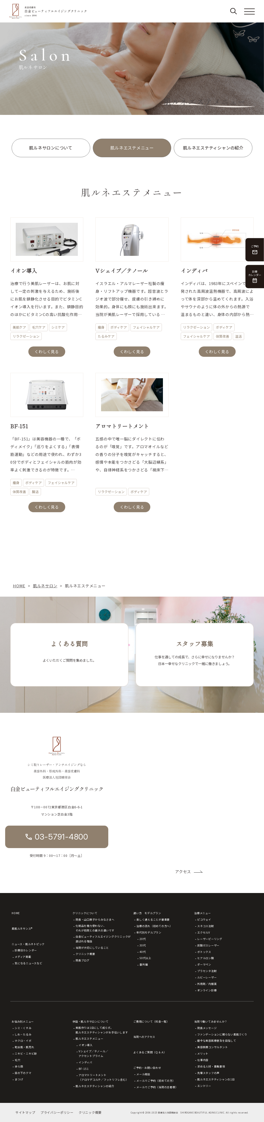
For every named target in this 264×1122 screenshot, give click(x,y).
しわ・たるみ (23, 1034)
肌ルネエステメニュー (132, 148)
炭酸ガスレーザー (208, 945)
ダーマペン (204, 964)
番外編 (143, 964)
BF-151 (84, 1069)
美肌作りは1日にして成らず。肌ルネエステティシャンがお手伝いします (102, 1030)
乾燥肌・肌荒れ (24, 1047)
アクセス (183, 871)
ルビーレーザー (207, 977)
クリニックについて (84, 913)
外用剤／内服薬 (207, 984)
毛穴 (17, 1060)
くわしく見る (47, 351)
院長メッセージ (207, 1028)
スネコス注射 (205, 926)
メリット (202, 1053)
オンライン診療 (207, 990)
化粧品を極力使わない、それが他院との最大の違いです (95, 928)
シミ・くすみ (23, 1028)
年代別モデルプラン (148, 932)
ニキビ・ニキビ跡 (26, 1053)
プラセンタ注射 (207, 971)
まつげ (19, 1079)
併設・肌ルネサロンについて (90, 1021)
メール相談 (143, 1074)
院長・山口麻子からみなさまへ (95, 919)
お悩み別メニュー (23, 1021)
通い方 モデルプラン (147, 913)
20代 (142, 939)
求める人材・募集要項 (211, 1066)
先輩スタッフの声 (208, 1073)
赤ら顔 (19, 1066)
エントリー (204, 1086)
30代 (142, 945)
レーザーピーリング (209, 939)
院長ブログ (82, 960)
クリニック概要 (85, 954)
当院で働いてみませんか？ (210, 1021)
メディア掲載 (23, 957)
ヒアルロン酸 (205, 958)
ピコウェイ (204, 919)
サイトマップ (25, 1112)
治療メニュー (202, 913)
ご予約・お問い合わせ (147, 1068)
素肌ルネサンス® (22, 928)
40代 (142, 952)
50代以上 (145, 958)
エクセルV (203, 932)
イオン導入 (86, 1045)
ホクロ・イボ (23, 1040)
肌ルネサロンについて (50, 148)
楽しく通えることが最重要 (153, 919)
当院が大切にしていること (92, 948)
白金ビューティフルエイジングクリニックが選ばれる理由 (103, 939)
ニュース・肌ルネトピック (28, 944)
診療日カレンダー (26, 950)
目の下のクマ (23, 1073)
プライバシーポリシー (56, 1112)
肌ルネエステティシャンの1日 (216, 1079)
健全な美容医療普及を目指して (216, 1040)
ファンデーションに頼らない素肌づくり (222, 1034)
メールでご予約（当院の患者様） (157, 1087)
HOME (16, 913)
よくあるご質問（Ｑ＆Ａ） (150, 1052)
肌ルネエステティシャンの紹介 (213, 148)
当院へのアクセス (144, 1037)
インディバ (85, 1062)
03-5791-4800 (61, 836)
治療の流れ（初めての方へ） (154, 926)
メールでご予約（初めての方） (155, 1081)
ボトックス (204, 952)
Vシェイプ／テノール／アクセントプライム (93, 1053)
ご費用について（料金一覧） (151, 1021)
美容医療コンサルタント (212, 1047)
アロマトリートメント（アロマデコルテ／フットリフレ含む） (104, 1077)
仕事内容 (202, 1060)
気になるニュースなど (28, 963)
